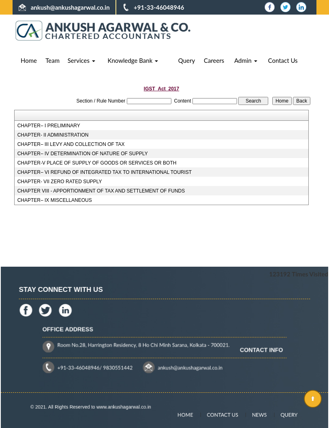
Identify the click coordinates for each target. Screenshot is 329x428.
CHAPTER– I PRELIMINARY (48, 125)
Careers (214, 60)
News (252, 415)
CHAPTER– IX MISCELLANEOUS (54, 200)
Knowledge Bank (133, 60)
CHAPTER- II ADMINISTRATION (53, 135)
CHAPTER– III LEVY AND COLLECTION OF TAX (71, 144)
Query (186, 60)
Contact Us (283, 60)
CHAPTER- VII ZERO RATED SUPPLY (59, 181)
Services (81, 60)
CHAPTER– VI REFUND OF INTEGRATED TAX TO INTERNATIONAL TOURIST (104, 172)
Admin (245, 60)
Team (52, 60)
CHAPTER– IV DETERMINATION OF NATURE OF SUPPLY (82, 153)
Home (29, 60)
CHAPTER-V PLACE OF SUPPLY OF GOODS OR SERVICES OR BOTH (97, 163)
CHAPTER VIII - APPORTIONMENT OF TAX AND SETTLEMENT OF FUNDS (101, 191)
